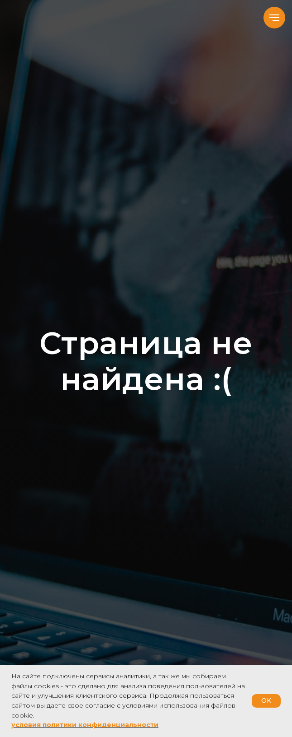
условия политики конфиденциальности (84, 725)
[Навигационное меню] (274, 17)
